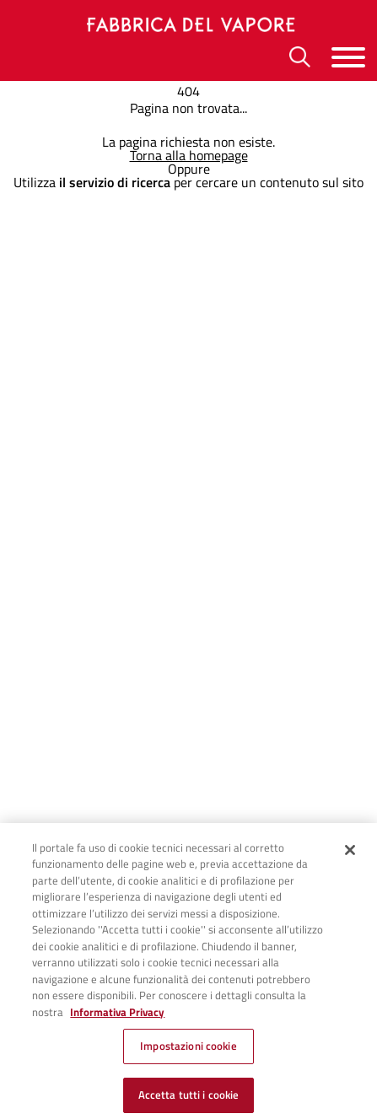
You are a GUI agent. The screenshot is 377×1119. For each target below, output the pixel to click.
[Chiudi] (350, 856)
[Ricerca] (299, 56)
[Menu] (348, 56)
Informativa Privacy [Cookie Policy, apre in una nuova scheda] (117, 1018)
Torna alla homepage (189, 155)
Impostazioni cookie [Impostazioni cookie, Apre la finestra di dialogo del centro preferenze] (188, 1053)
